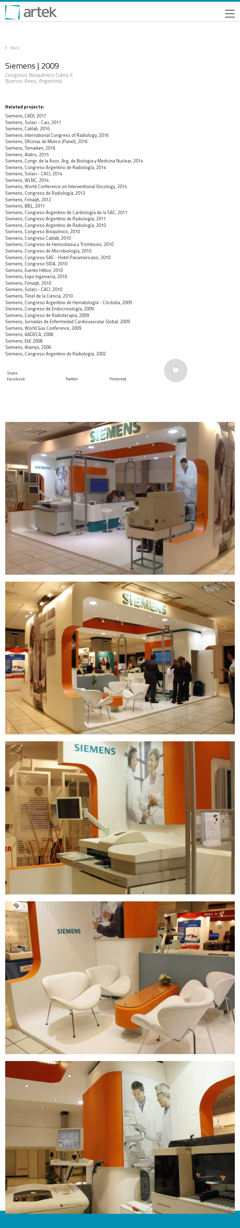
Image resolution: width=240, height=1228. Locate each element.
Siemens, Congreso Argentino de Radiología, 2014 (55, 167)
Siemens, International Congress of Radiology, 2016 (57, 135)
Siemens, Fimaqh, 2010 (28, 283)
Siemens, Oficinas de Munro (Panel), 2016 (46, 141)
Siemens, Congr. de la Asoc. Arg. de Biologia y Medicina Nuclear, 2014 (74, 160)
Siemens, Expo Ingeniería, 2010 (36, 276)
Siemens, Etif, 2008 (23, 340)
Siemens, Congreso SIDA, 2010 (36, 263)
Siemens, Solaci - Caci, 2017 (33, 122)
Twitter (71, 379)
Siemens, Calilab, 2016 (27, 128)
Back (14, 48)
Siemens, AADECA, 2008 (29, 334)
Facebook (16, 379)
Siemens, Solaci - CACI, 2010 (33, 289)
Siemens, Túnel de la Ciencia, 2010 (38, 295)
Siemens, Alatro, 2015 (27, 154)
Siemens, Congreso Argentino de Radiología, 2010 (55, 225)
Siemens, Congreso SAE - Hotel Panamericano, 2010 (57, 257)
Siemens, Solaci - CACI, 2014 (33, 173)
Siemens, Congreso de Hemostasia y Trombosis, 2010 (59, 244)
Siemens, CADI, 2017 (25, 115)
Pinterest (118, 379)
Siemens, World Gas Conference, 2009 (43, 328)
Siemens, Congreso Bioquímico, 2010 (42, 231)
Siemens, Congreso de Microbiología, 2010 (48, 250)
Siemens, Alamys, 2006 (28, 347)
